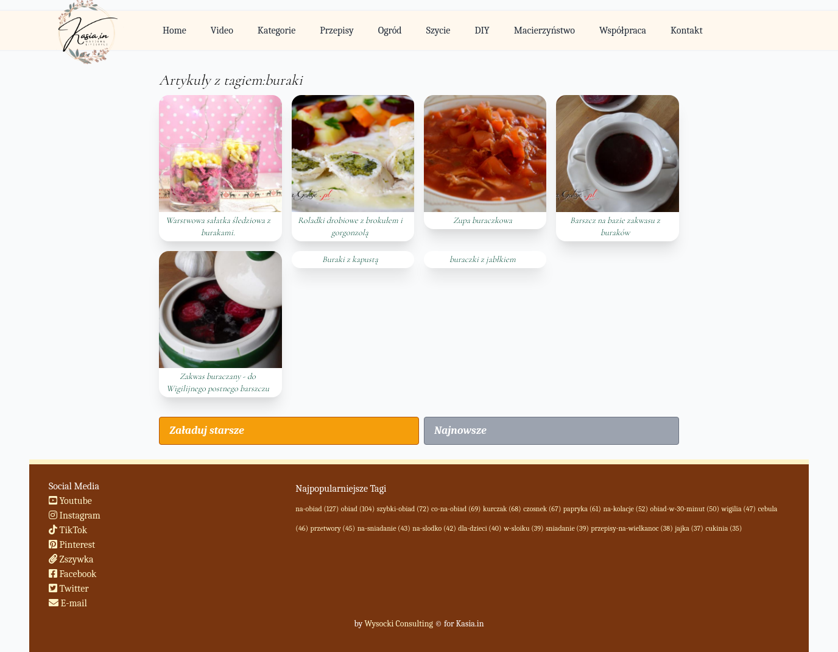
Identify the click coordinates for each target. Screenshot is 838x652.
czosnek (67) (542, 509)
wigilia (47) (739, 509)
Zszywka (71, 559)
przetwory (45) (333, 528)
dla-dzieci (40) (479, 528)
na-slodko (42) (434, 528)
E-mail (68, 603)
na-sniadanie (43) (383, 528)
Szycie (438, 30)
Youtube (70, 500)
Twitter (69, 588)
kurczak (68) (502, 509)
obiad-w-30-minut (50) (684, 509)
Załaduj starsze (206, 430)
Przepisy (336, 30)
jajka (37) (689, 528)
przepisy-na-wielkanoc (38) (631, 528)
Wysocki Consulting (398, 623)
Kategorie (276, 30)
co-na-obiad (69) (456, 509)
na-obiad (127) (317, 509)
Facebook (73, 574)
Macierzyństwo (544, 30)
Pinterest (72, 544)
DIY (481, 30)
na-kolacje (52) (625, 509)
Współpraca (622, 30)
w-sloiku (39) (523, 528)
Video (222, 30)
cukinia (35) (723, 528)
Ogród (390, 30)
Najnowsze (460, 430)
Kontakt (687, 30)
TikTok (68, 530)
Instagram (74, 515)
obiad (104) (358, 509)
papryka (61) (582, 509)
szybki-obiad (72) (403, 509)
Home (174, 30)
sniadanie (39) (567, 528)
